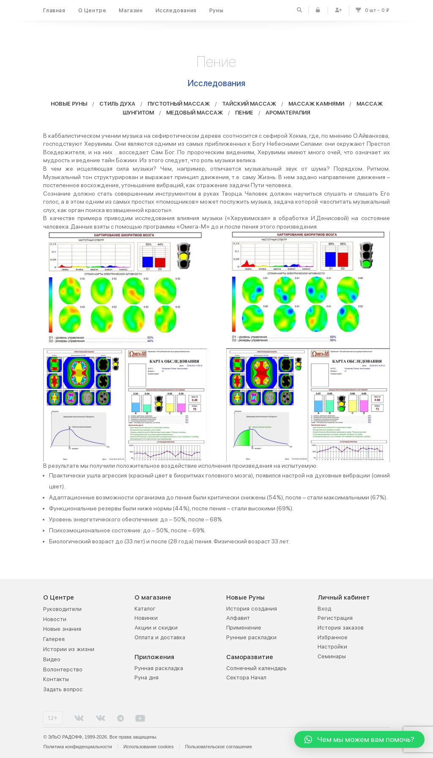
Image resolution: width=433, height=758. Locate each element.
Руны (216, 10)
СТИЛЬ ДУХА (117, 105)
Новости (54, 619)
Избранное (333, 637)
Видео (51, 659)
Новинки (146, 618)
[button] (359, 739)
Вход (324, 608)
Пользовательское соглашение (218, 746)
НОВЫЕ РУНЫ (69, 105)
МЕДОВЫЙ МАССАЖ (194, 114)
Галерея (54, 639)
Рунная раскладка (158, 668)
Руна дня (146, 677)
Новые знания (62, 629)
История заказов (341, 627)
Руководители (62, 609)
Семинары (332, 656)
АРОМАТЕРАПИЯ (288, 114)
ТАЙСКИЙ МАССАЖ (249, 105)
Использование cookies (148, 746)
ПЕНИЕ (244, 114)
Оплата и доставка (159, 637)
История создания (251, 608)
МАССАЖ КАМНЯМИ (316, 105)
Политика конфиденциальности (77, 746)
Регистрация (335, 618)
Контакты (56, 679)
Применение (243, 627)
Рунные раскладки (251, 637)
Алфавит (238, 618)
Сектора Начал (246, 677)
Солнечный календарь (256, 668)
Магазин (131, 10)
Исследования (176, 10)
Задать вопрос (63, 689)
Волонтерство (62, 669)
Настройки (332, 646)
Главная (54, 10)
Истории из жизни (68, 649)
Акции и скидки (156, 627)
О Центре (92, 10)
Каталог (145, 608)
